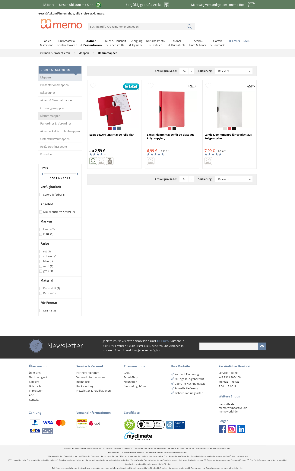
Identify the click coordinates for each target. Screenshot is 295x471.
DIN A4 (49, 310)
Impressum (36, 390)
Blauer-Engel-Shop (135, 386)
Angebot (46, 204)
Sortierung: (205, 71)
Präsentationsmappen (54, 85)
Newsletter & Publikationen (93, 390)
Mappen (45, 77)
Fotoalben (46, 154)
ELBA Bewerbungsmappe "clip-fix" (111, 134)
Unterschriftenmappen (55, 139)
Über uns (35, 373)
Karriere (34, 382)
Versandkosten (179, 452)
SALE (127, 373)
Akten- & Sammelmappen (56, 100)
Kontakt (34, 399)
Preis (44, 168)
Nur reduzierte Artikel (59, 212)
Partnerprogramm (87, 373)
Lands (49, 229)
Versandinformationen (90, 377)
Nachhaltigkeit (38, 377)
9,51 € (66, 178)
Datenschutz (37, 386)
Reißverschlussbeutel (54, 146)
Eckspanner (47, 92)
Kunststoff (51, 288)
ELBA (48, 234)
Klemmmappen (50, 116)
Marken (46, 221)
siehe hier (238, 468)
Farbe (44, 244)
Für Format (48, 303)
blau (48, 261)
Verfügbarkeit (50, 187)
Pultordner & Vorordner (55, 123)
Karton (49, 293)
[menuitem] (141, 25)
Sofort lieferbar (54, 194)
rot (47, 251)
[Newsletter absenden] (262, 346)
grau (48, 271)
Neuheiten (130, 382)
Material (46, 280)
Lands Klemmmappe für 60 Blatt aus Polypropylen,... (228, 136)
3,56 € (54, 178)
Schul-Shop (131, 377)
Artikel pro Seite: (166, 71)
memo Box (83, 382)
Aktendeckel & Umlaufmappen (60, 131)
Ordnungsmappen (52, 108)
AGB (31, 395)
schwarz (50, 256)
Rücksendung (85, 386)
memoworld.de (228, 411)
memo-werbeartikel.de (233, 408)
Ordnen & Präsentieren (55, 69)
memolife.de (226, 404)
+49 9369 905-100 (230, 377)
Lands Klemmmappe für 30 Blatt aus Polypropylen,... (170, 136)
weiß (48, 266)
